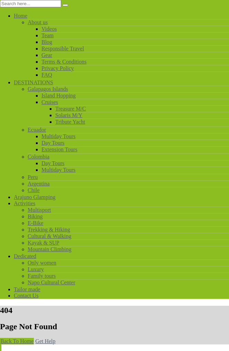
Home (20, 16)
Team (47, 35)
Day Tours (53, 143)
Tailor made (27, 289)
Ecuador (37, 130)
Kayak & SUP (43, 243)
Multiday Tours (58, 136)
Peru (33, 177)
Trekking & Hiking (49, 230)
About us (38, 22)
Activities (24, 203)
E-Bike (35, 223)
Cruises (49, 102)
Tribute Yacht (70, 122)
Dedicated (25, 256)
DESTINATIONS (33, 82)
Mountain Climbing (49, 249)
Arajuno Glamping (34, 197)
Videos (49, 29)
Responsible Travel (62, 48)
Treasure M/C (70, 109)
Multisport (39, 210)
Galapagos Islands (48, 89)
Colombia (38, 157)
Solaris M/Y (69, 115)
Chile (34, 190)
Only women (42, 263)
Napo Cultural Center (51, 282)
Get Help (45, 341)
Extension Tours (59, 149)
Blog (46, 42)
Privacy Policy (57, 68)
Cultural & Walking (49, 236)
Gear (46, 55)
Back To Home (17, 341)
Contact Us (26, 295)
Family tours (42, 276)
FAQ (46, 75)
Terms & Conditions (63, 62)
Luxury (36, 269)
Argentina (39, 184)
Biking (35, 216)
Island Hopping (58, 95)
